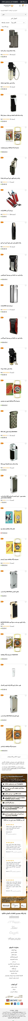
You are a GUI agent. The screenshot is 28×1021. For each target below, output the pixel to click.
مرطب (14, 989)
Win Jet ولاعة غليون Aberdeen (9, 431)
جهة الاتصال (14, 950)
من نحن (14, 962)
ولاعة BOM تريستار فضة (7, 306)
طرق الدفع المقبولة (14, 971)
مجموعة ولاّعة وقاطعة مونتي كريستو (10, 559)
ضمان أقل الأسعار (9, 803)
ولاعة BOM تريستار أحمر (7, 210)
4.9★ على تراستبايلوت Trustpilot (10, 1)
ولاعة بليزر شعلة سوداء (6, 369)
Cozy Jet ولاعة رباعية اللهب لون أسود (10, 178)
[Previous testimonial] (3, 857)
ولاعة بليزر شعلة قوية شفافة (8, 83)
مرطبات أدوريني (14, 992)
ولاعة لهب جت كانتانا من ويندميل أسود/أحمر (11, 338)
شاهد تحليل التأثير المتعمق (13, 1018)
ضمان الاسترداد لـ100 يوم (14, 964)
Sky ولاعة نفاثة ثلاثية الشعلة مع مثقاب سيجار (12, 115)
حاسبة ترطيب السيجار (14, 978)
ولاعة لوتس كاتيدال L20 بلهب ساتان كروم (11, 685)
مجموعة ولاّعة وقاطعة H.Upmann (9, 655)
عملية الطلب (14, 955)
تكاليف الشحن (13, 768)
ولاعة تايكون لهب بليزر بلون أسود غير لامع (11, 243)
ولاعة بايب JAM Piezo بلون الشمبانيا (10, 716)
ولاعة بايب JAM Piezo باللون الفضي (10, 592)
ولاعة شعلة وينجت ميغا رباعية (8, 51)
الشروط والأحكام (14, 957)
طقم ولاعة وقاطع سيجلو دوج (8, 529)
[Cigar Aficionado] (6, 905)
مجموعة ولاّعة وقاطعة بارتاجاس (8, 747)
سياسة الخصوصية (14, 959)
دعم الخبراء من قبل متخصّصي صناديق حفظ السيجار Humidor (14, 815)
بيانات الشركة (14, 973)
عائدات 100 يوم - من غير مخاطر (13, 794)
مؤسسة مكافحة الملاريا (17, 1012)
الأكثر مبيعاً (18, 23)
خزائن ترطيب (14, 987)
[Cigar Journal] (15, 905)
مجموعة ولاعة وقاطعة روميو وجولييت (10, 148)
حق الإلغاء (14, 969)
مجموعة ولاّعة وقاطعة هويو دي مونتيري (10, 401)
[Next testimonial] (25, 857)
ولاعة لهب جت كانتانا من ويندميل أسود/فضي (11, 275)
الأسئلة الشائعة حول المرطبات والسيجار (14, 976)
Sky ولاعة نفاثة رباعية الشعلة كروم (9, 464)
